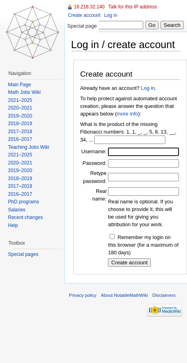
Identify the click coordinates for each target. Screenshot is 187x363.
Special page (82, 26)
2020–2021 (20, 108)
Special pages (23, 254)
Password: (95, 163)
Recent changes (25, 217)
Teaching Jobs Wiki (28, 147)
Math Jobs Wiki (24, 92)
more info (127, 114)
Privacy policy (82, 295)
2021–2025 (20, 100)
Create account (84, 15)
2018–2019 (20, 123)
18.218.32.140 (89, 7)
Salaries (16, 210)
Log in (148, 88)
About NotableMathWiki (124, 295)
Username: (94, 151)
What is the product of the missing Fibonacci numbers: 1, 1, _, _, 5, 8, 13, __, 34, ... (128, 132)
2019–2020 (20, 116)
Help (13, 225)
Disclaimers (164, 295)
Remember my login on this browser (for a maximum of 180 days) (143, 245)
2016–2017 (20, 139)
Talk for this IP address (132, 7)
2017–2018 (20, 131)
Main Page (19, 84)
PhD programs (23, 202)
